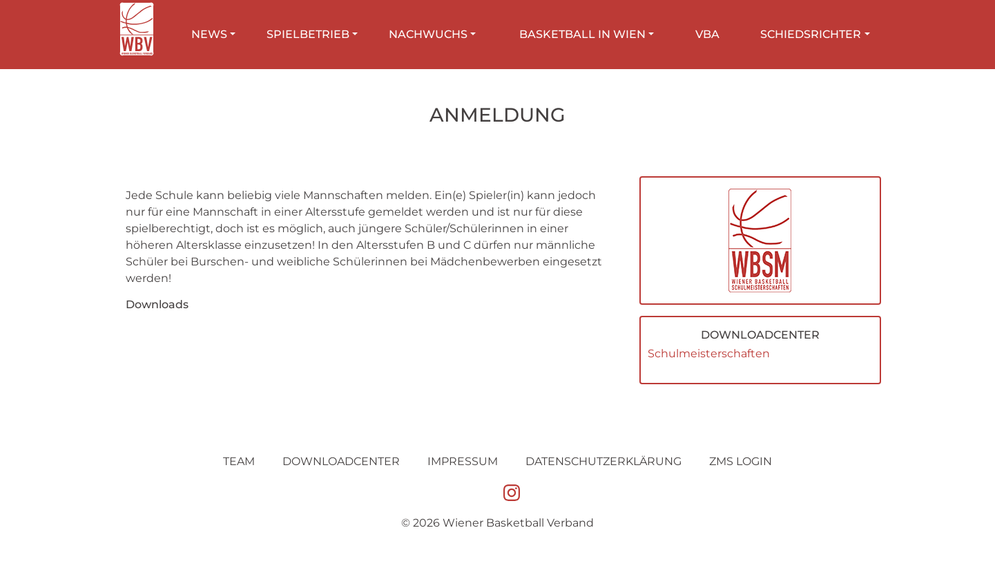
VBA (707, 34)
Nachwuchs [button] (428, 34)
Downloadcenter (341, 461)
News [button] (209, 34)
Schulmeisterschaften (709, 353)
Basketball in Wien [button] (582, 34)
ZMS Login (740, 461)
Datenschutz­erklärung (603, 461)
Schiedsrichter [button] (810, 34)
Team (239, 461)
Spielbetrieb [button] (308, 34)
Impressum (462, 461)
